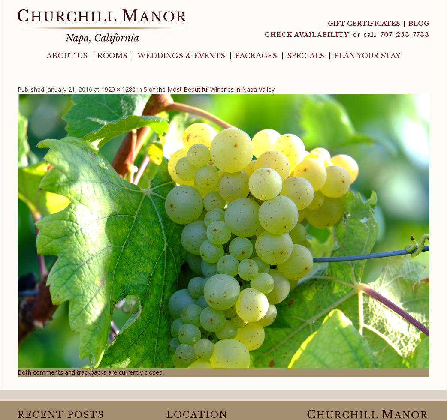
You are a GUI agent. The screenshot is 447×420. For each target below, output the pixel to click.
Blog (418, 23)
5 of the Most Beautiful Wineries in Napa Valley (209, 89)
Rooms (112, 55)
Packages (256, 55)
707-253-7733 (405, 35)
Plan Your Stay (367, 55)
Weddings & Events (181, 55)
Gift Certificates (364, 23)
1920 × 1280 (118, 89)
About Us (67, 55)
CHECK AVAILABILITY (307, 35)
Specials (305, 55)
